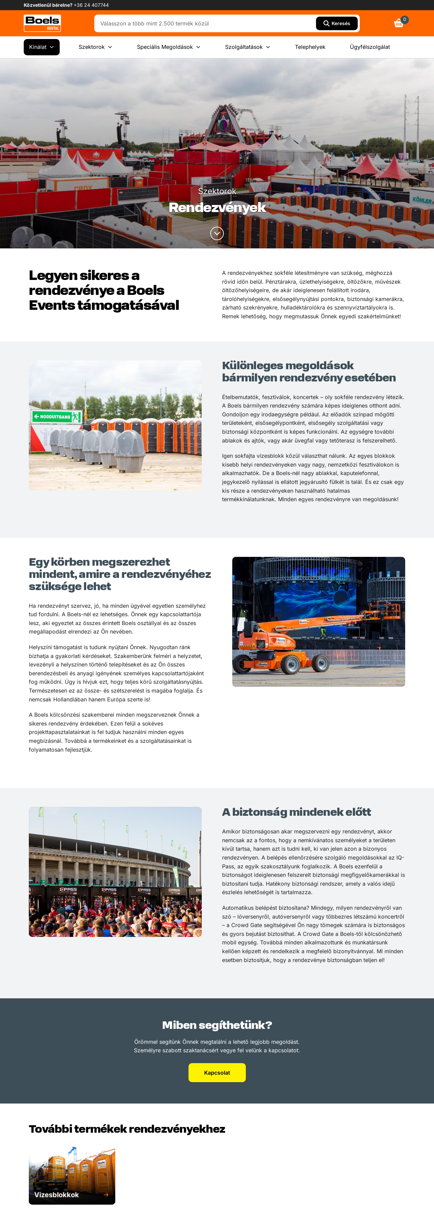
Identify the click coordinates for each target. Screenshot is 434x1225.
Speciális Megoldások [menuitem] (169, 47)
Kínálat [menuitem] (41, 47)
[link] (42, 23)
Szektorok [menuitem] (96, 47)
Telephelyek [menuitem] (310, 46)
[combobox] (207, 23)
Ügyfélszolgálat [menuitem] (370, 46)
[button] (72, 1195)
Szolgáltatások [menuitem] (248, 47)
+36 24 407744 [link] (91, 5)
